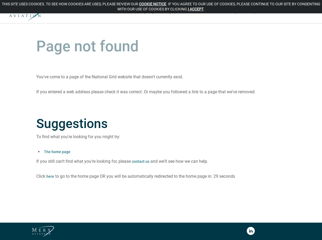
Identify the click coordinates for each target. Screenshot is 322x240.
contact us (140, 161)
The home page (57, 152)
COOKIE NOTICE (152, 4)
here (50, 176)
